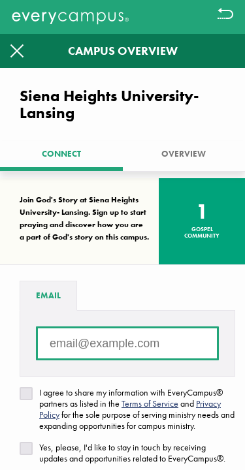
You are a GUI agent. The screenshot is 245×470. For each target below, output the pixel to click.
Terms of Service (150, 403)
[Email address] (127, 343)
